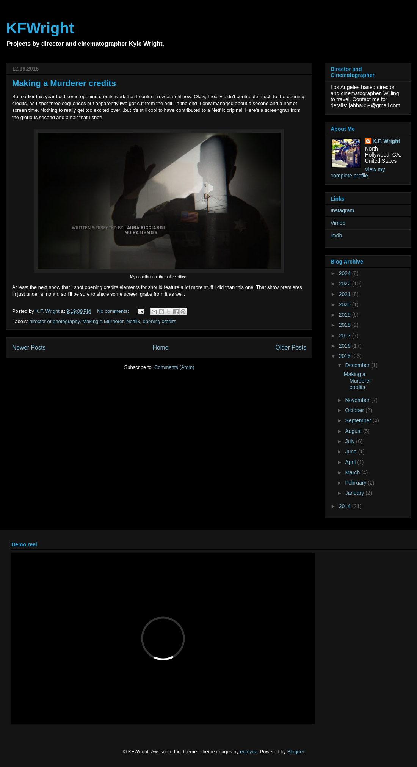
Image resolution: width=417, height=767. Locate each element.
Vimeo (338, 223)
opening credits (159, 321)
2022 (345, 284)
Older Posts (291, 347)
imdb (336, 235)
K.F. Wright (386, 141)
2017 (345, 336)
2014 (345, 506)
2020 (345, 304)
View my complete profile (358, 172)
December (358, 365)
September (358, 420)
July (350, 441)
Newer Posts (28, 347)
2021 (345, 294)
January (355, 493)
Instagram (342, 210)
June (351, 452)
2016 (345, 346)
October (355, 410)
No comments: (113, 311)
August (354, 431)
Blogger (295, 751)
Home (161, 347)
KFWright (40, 28)
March (353, 472)
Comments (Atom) (174, 367)
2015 (345, 356)
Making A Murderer (103, 321)
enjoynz (248, 751)
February (356, 483)
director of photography (55, 321)
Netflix (133, 321)
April (351, 462)
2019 (345, 315)
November (358, 400)
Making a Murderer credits (64, 83)
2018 (345, 325)
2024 (345, 273)
